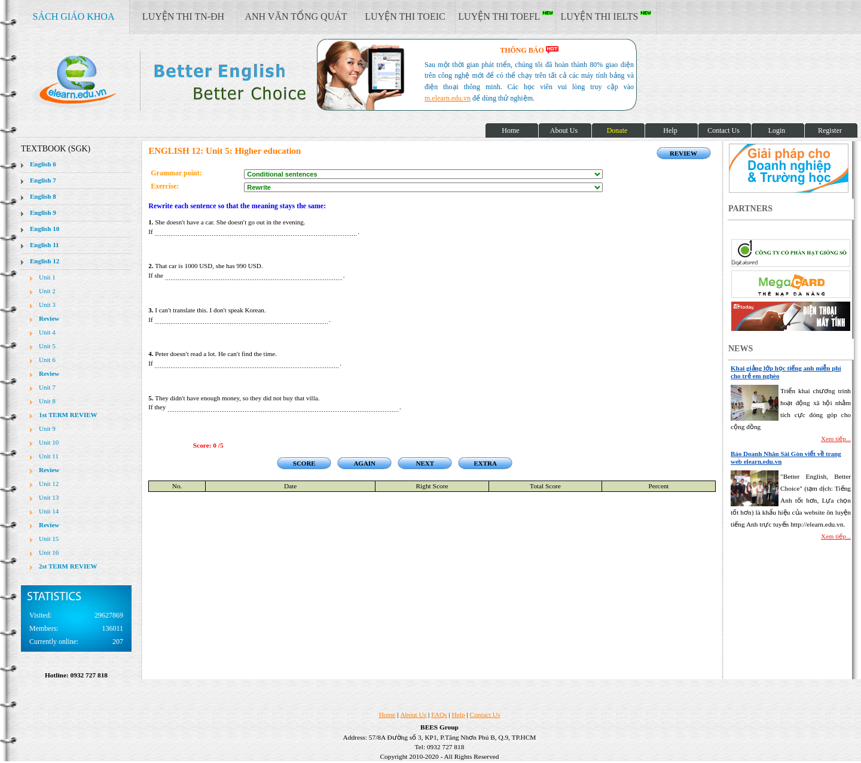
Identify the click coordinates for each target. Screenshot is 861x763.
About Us (413, 714)
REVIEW (683, 153)
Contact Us (485, 714)
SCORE (304, 463)
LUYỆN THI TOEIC (405, 16)
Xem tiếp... (836, 438)
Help (458, 714)
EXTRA (485, 463)
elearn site (190, 81)
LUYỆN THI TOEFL (505, 16)
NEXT (425, 463)
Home (387, 714)
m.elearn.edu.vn (448, 98)
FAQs (439, 714)
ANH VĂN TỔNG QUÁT (296, 16)
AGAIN (364, 463)
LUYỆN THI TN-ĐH (183, 16)
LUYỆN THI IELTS (606, 16)
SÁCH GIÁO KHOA (74, 16)
